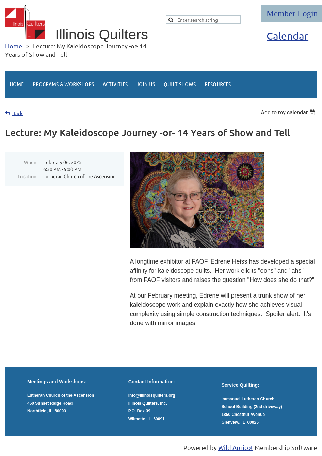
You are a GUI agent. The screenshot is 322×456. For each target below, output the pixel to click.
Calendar (287, 36)
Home (13, 45)
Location (27, 176)
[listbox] (289, 112)
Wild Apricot (235, 447)
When (30, 162)
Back (17, 113)
